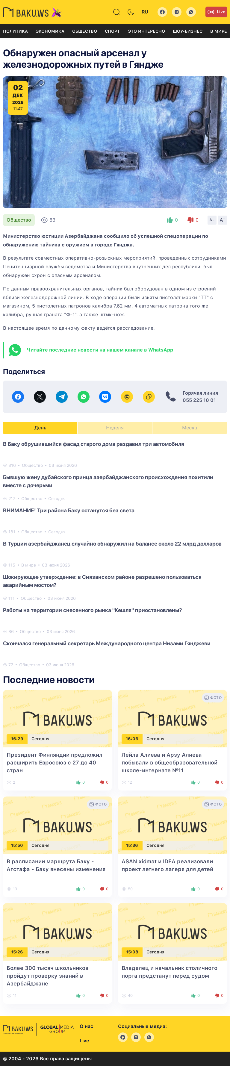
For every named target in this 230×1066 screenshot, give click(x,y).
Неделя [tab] (115, 428)
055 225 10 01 (199, 400)
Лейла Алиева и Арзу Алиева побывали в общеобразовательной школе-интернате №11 (169, 762)
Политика (15, 31)
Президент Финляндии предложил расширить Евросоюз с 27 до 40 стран (54, 762)
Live (216, 12)
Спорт (112, 31)
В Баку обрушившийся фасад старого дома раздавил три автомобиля (93, 444)
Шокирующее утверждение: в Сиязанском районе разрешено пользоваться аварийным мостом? (102, 581)
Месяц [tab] (189, 428)
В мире (218, 31)
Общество (84, 31)
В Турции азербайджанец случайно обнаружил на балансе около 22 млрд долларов (112, 543)
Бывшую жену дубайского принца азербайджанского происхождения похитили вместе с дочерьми (108, 481)
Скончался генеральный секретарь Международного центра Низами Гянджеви (107, 643)
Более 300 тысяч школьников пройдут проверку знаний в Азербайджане (47, 976)
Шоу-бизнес (187, 31)
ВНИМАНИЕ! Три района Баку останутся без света (68, 510)
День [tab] (40, 428)
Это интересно (146, 31)
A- (212, 219)
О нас (86, 1026)
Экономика (50, 31)
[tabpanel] (115, 554)
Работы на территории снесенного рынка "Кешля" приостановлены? (92, 610)
